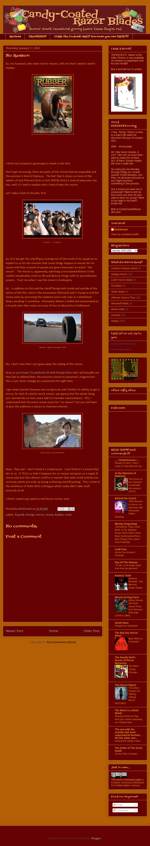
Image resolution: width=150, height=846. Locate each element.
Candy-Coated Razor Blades (123, 344)
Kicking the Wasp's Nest (127, 741)
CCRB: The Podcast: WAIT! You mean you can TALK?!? (91, 37)
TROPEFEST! (37, 37)
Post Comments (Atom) (61, 642)
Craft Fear (121, 549)
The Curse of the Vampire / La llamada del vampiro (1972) (135, 485)
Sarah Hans (122, 622)
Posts (117, 804)
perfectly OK (41, 372)
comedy (115, 315)
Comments (120, 810)
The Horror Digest (125, 685)
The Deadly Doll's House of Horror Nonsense (125, 660)
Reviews (15, 37)
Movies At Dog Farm (127, 597)
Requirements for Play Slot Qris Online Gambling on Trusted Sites (128, 719)
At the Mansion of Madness (125, 474)
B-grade (20, 514)
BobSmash (121, 229)
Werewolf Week (120, 303)
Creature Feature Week (124, 268)
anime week (117, 309)
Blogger (96, 838)
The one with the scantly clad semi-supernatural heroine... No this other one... (128, 733)
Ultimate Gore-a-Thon (123, 297)
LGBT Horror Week (121, 279)
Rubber (59, 514)
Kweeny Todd (123, 575)
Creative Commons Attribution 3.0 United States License (127, 784)
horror (40, 514)
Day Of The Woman (126, 562)
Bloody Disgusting (126, 523)
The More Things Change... (134, 669)
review (50, 514)
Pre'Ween (116, 285)
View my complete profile (125, 234)
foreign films (64, 372)
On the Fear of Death (126, 753)
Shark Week (118, 291)
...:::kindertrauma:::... (127, 460)
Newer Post (14, 631)
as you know (20, 372)
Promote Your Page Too (121, 349)
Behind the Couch (125, 498)
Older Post (92, 631)
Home (53, 631)
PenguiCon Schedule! (126, 625)
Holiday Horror (119, 274)
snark (68, 514)
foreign (30, 514)
